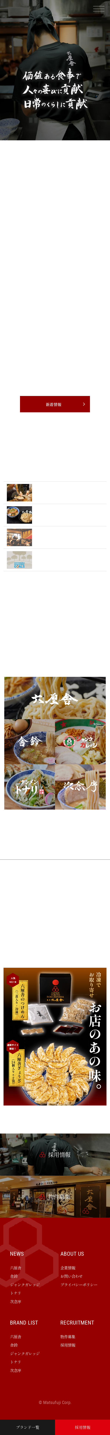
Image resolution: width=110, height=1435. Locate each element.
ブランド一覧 (27, 1427)
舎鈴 (13, 1276)
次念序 (15, 1301)
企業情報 (67, 1268)
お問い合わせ (71, 1276)
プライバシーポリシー (78, 1284)
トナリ (15, 1293)
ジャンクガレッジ (25, 1284)
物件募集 (67, 1336)
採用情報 (82, 1427)
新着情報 (53, 404)
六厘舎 (15, 1268)
